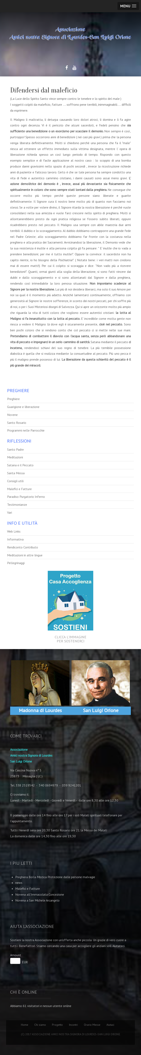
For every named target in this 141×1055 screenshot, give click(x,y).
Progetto (57, 1025)
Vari (9, 512)
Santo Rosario (16, 423)
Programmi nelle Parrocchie (25, 430)
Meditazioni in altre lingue (24, 555)
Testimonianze (17, 504)
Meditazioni (15, 457)
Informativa (15, 539)
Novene (12, 415)
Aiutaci (110, 1025)
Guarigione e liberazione (23, 407)
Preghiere (13, 399)
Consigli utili (15, 481)
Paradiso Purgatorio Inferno (26, 497)
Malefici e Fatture (19, 489)
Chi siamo (40, 1025)
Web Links (14, 531)
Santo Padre (15, 449)
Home (24, 1025)
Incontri (73, 1025)
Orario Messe (92, 1025)
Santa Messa (16, 473)
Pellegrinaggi (16, 563)
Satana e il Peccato (20, 465)
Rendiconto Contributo (22, 547)
